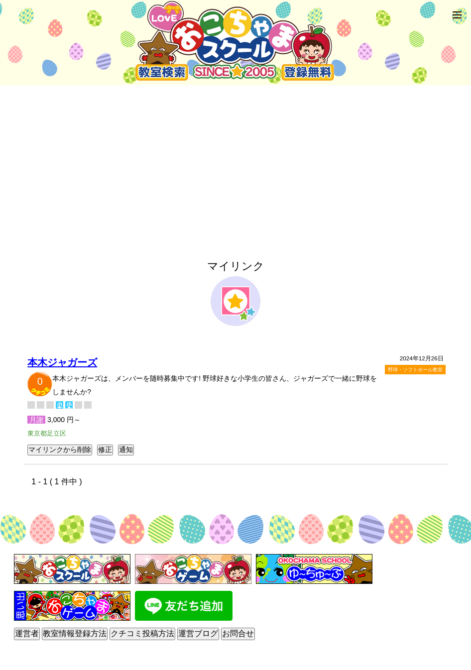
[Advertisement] (235, 161)
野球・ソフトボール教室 (415, 369)
